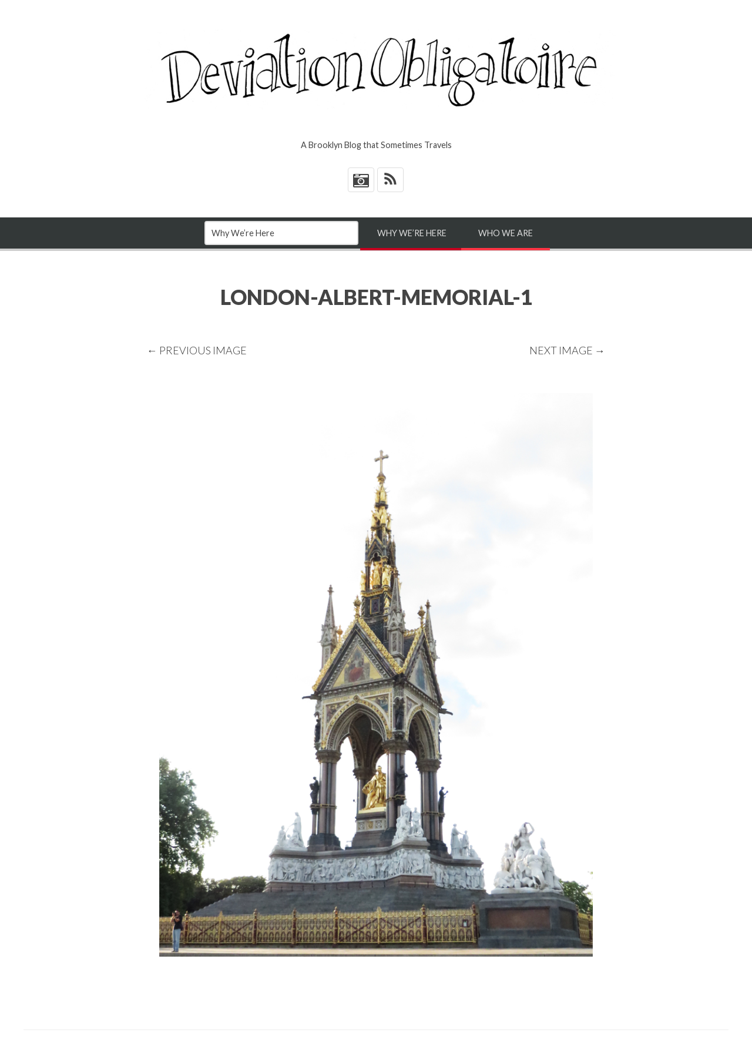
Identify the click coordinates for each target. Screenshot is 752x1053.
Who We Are (505, 233)
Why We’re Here (411, 233)
